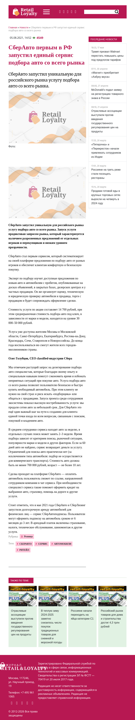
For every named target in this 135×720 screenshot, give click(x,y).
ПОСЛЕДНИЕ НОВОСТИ (104, 39)
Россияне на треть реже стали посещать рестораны (106, 173)
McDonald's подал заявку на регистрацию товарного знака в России (107, 93)
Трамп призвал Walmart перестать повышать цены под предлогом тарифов (107, 55)
